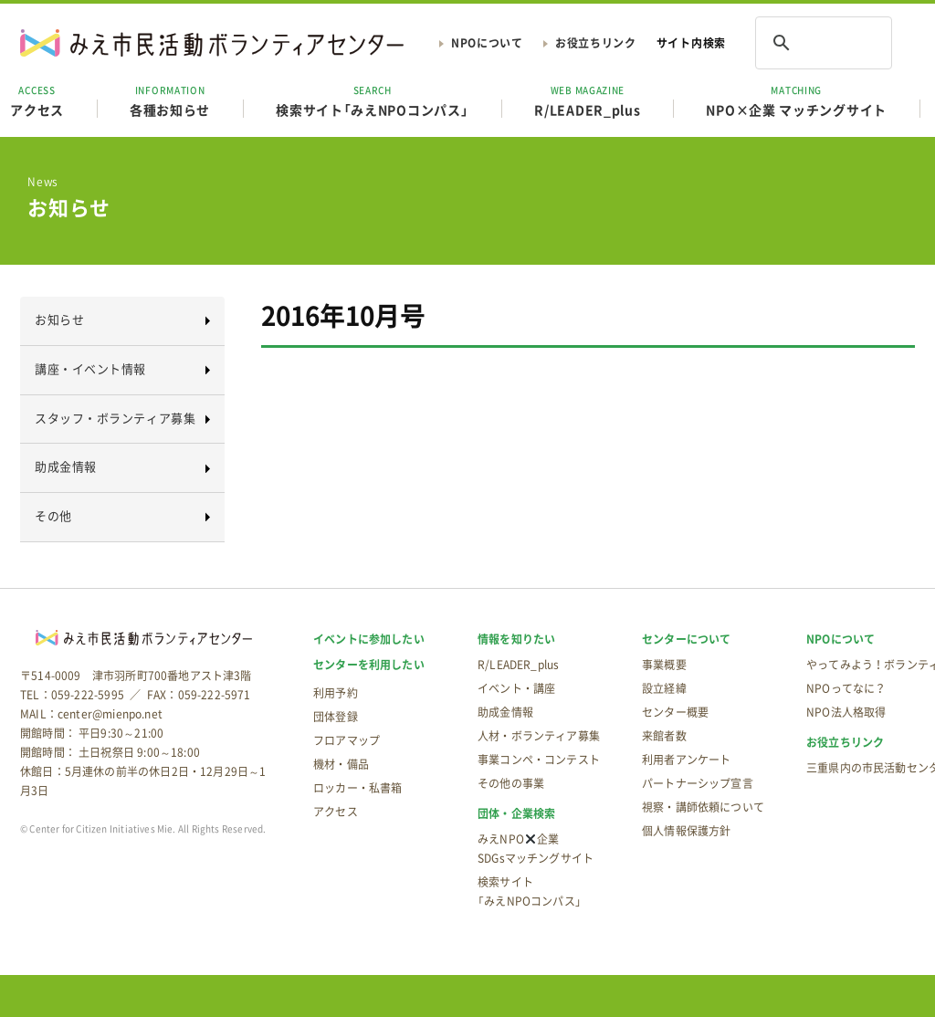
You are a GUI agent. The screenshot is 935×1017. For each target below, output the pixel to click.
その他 (53, 515)
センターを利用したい (369, 664)
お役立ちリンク (595, 43)
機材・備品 (341, 764)
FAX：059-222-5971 (199, 695)
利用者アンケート (686, 759)
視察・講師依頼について (703, 807)
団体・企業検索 (516, 813)
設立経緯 (664, 688)
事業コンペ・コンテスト (539, 759)
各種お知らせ (170, 100)
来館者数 (664, 736)
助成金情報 (66, 466)
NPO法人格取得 (846, 712)
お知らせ (59, 319)
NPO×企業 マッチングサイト (796, 100)
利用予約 (335, 693)
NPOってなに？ (846, 688)
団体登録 (335, 716)
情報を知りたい (516, 639)
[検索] (799, 43)
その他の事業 (511, 783)
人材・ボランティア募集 (539, 736)
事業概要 (664, 664)
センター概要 (675, 712)
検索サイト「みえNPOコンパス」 (372, 100)
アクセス (335, 811)
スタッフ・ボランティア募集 (115, 417)
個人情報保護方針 (686, 831)
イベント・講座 (516, 688)
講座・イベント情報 (90, 368)
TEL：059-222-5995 (72, 695)
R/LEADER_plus (587, 100)
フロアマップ (346, 740)
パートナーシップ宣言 (697, 783)
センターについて (686, 639)
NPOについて (487, 43)
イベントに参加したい (369, 639)
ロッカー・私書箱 (357, 788)
